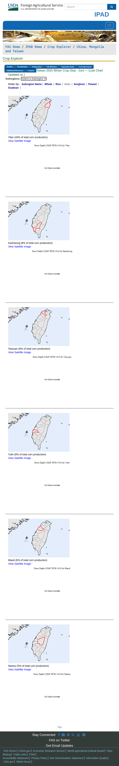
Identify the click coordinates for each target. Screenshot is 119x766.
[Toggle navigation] (109, 25)
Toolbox (10, 67)
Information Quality (96, 758)
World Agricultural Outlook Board (86, 750)
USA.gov (9, 761)
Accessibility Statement (16, 758)
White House (23, 761)
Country (31, 71)
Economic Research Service (49, 750)
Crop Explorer (59, 47)
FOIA (32, 754)
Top (59, 727)
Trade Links (19, 754)
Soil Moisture (51, 67)
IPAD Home (33, 47)
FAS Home (12, 47)
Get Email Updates (59, 745)
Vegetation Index (67, 67)
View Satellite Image (19, 140)
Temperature (37, 67)
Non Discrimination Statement (66, 758)
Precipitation (22, 67)
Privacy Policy (39, 758)
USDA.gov (24, 750)
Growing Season (85, 67)
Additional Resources (15, 71)
